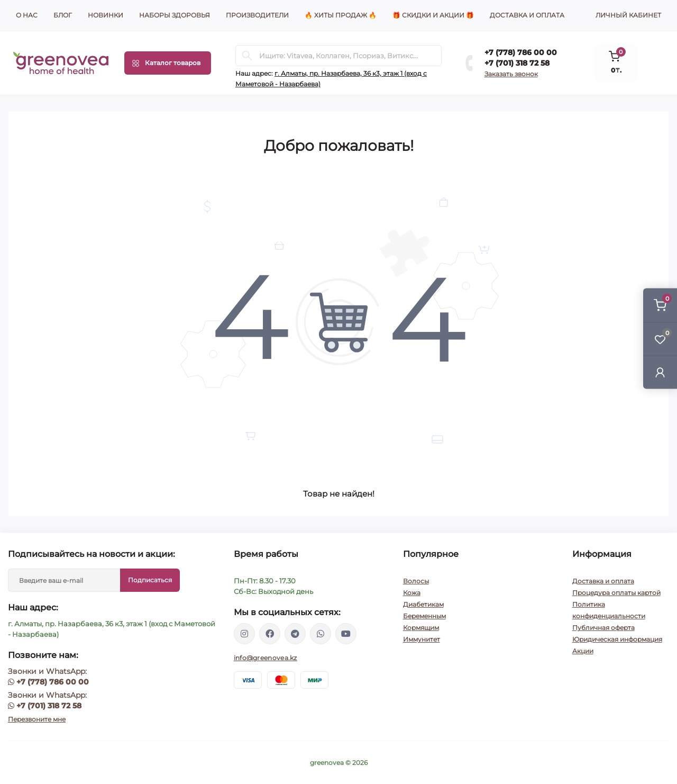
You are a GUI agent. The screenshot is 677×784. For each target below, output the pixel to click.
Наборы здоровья (174, 15)
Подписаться (150, 580)
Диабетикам (423, 604)
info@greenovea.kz (265, 658)
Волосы (416, 581)
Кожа (411, 593)
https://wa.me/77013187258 (320, 633)
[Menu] (167, 63)
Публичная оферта (603, 628)
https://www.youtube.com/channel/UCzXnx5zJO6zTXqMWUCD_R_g (346, 633)
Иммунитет (421, 639)
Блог (62, 15)
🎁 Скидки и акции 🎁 (433, 15)
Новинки (105, 15)
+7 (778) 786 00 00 (520, 52)
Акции (582, 651)
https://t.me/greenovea (295, 633)
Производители (257, 15)
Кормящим (421, 628)
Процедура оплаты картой (616, 593)
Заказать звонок (511, 74)
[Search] (247, 55)
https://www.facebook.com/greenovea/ (270, 633)
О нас (27, 15)
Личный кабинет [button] (628, 15)
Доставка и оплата (527, 15)
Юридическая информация (617, 639)
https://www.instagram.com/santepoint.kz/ (244, 633)
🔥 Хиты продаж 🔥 (341, 15)
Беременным (424, 616)
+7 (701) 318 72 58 (517, 63)
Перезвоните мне (37, 719)
